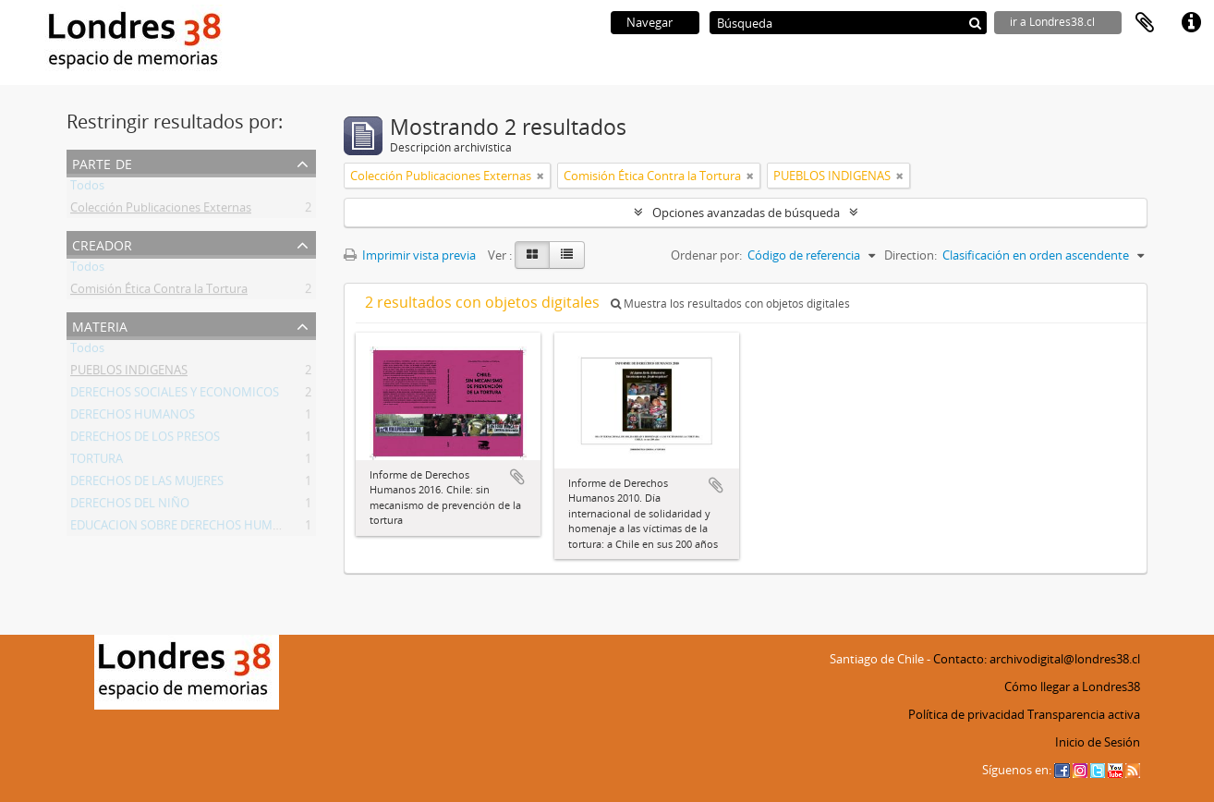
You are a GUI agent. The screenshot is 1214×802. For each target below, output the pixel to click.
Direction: (910, 255)
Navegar (649, 22)
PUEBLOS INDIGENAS (129, 373)
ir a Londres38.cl (1052, 22)
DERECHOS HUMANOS (132, 417)
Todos (87, 188)
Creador (102, 243)
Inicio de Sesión (1097, 742)
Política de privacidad (966, 714)
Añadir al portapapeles (517, 477)
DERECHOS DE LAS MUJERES (147, 484)
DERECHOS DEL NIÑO (129, 506)
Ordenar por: (706, 255)
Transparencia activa (1083, 714)
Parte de (102, 162)
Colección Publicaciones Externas (160, 210)
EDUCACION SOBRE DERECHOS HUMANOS (187, 528)
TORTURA (96, 462)
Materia (99, 324)
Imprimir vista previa (410, 255)
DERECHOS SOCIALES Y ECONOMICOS (174, 395)
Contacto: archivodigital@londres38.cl (1036, 658)
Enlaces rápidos (1191, 23)
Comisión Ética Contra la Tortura (159, 292)
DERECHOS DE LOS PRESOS (145, 439)
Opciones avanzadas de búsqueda (746, 212)
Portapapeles (1145, 23)
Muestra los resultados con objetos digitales (730, 303)
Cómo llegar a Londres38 (1072, 686)
